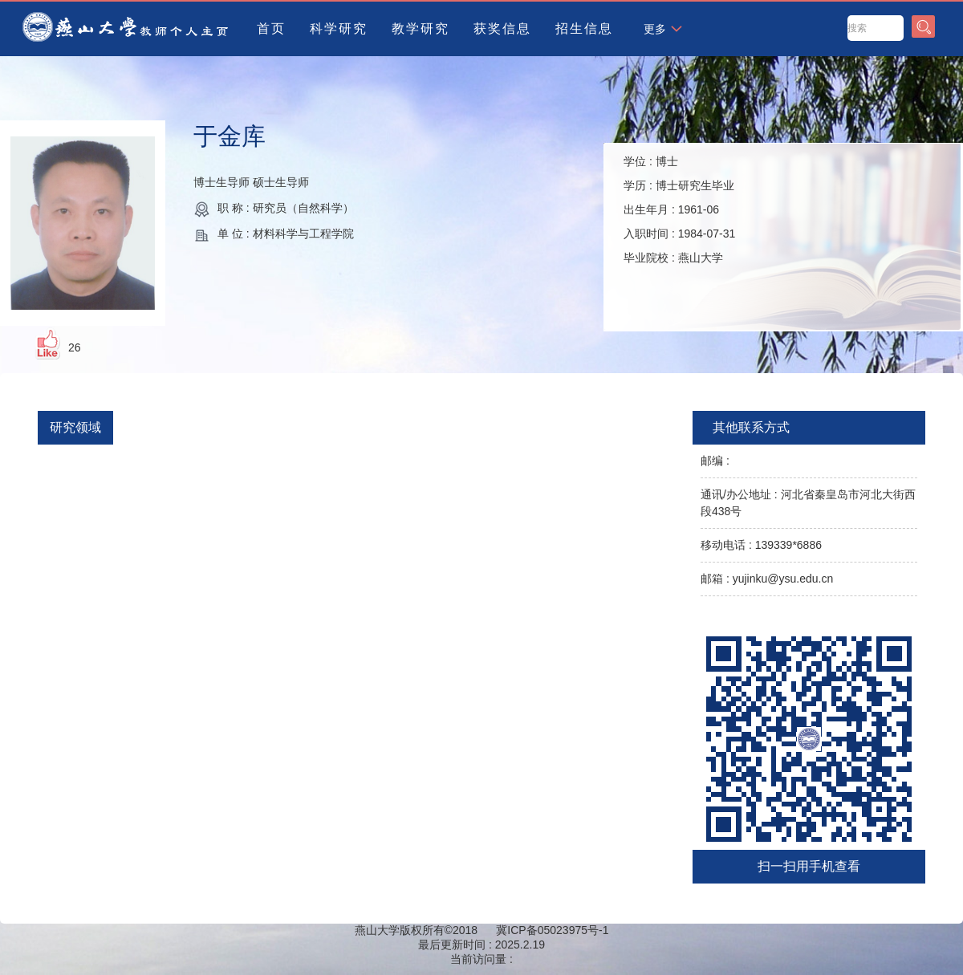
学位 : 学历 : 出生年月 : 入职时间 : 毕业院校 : (679, 209)
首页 (271, 28)
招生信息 (584, 28)
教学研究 (420, 28)
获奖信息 (502, 28)
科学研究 (339, 28)
